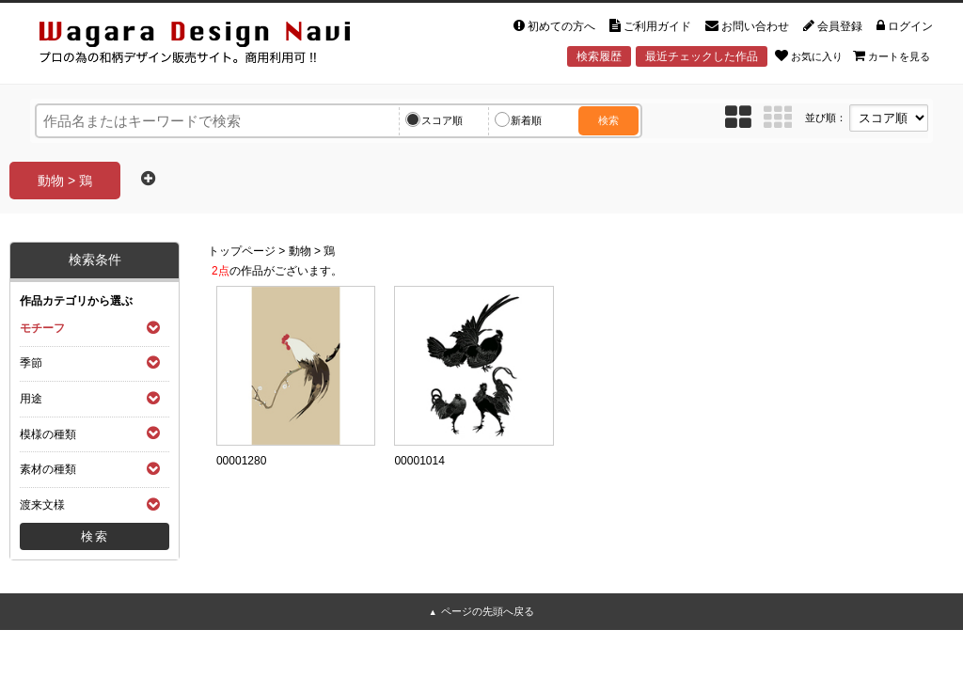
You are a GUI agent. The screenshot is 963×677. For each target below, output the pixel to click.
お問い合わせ (747, 26)
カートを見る (891, 55)
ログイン (904, 26)
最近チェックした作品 (701, 56)
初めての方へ (554, 26)
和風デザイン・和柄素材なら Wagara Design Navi (210, 45)
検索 (608, 120)
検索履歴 (599, 56)
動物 (300, 251)
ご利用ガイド (650, 26)
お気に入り (809, 55)
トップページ (242, 251)
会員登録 (832, 26)
